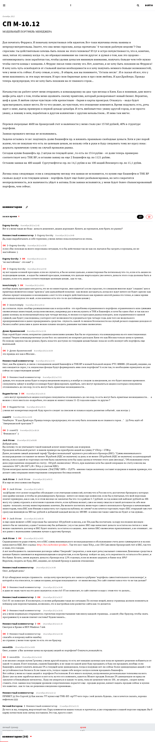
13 (149, 216)
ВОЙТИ (149, 5)
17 (140, 216)
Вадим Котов (10, 393)
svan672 (6, 416)
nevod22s (7, 647)
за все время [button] (9, 216)
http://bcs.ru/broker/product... (53, 544)
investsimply (9, 285)
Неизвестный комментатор (18, 235)
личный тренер (10, 727)
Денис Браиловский (13, 331)
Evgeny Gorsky (10, 225)
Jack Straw (8, 440)
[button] (70, 5)
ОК (4, 245)
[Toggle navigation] (5, 5)
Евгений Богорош (12, 706)
